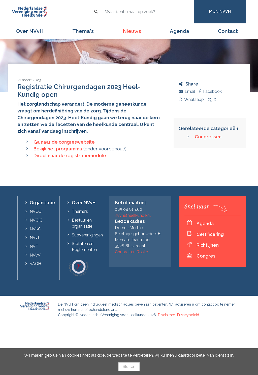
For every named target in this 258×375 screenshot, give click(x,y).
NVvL (35, 237)
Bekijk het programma (58, 148)
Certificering (210, 234)
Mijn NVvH (220, 11)
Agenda (179, 31)
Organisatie (42, 202)
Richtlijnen (208, 245)
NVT (34, 246)
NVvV (35, 255)
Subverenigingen (87, 235)
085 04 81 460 (128, 209)
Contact (228, 31)
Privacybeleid (188, 315)
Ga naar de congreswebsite (64, 142)
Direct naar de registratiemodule (70, 155)
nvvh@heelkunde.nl (133, 215)
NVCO (36, 211)
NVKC (35, 229)
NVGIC (36, 220)
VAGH (35, 263)
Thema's (83, 31)
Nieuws (132, 31)
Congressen (208, 136)
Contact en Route (131, 251)
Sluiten (129, 366)
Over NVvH (30, 31)
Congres (206, 256)
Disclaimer (166, 315)
